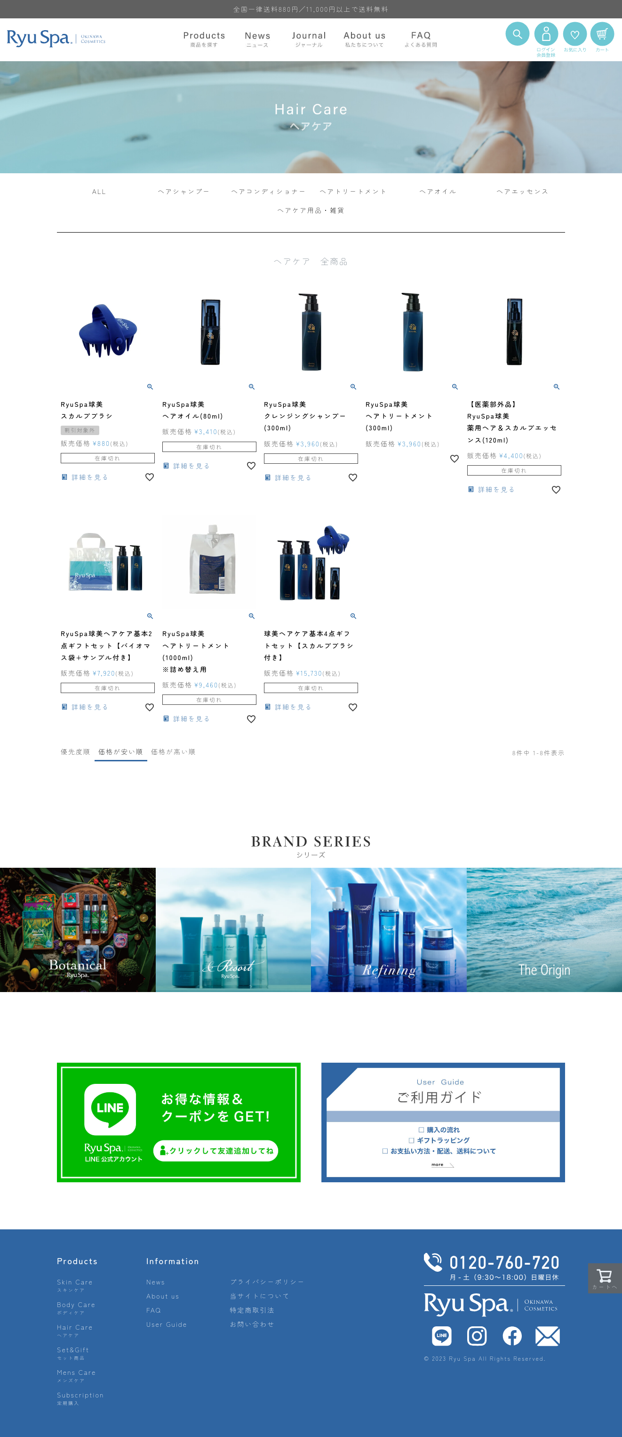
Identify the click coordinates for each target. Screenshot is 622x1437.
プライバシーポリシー (267, 1281)
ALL (99, 191)
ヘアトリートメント (353, 191)
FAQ (153, 1310)
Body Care (76, 1308)
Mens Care (76, 1375)
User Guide (166, 1324)
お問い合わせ (252, 1324)
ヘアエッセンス (522, 191)
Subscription (80, 1398)
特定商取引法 (252, 1310)
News (155, 1281)
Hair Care (75, 1330)
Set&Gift (73, 1353)
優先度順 (76, 751)
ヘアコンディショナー (268, 191)
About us (163, 1295)
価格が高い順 (173, 751)
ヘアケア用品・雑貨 (311, 210)
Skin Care (75, 1285)
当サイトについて (260, 1295)
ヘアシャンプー (184, 191)
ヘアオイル (438, 191)
